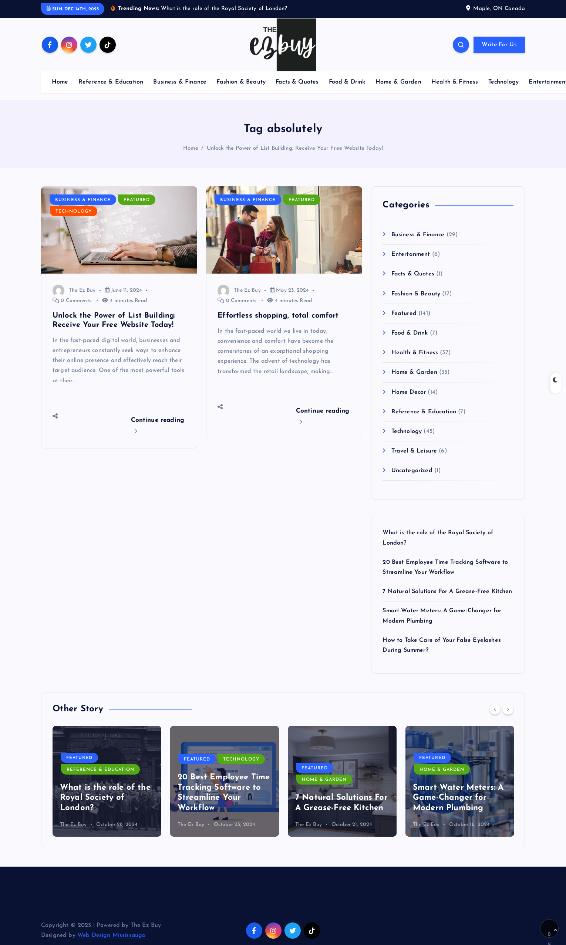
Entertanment (410, 254)
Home (60, 81)
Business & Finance (179, 81)
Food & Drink (347, 81)
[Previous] (495, 708)
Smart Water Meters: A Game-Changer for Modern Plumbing (458, 797)
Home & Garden (398, 81)
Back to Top (552, 933)
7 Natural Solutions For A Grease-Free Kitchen (447, 591)
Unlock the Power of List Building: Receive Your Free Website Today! (295, 147)
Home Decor (408, 391)
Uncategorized (411, 470)
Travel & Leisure (414, 450)
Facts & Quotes (297, 81)
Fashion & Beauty (241, 81)
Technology (503, 81)
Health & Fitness (454, 81)
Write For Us (499, 44)
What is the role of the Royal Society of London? (105, 797)
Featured (137, 199)
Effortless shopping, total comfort (278, 315)
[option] (107, 780)
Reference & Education (110, 81)
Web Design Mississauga (111, 935)
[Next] (507, 708)
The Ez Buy (74, 289)
